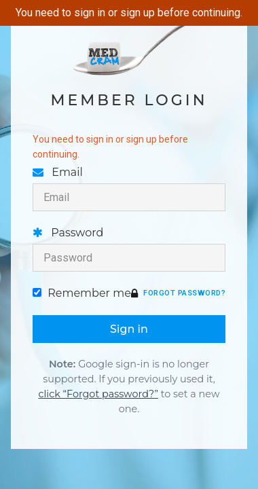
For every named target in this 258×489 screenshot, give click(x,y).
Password (129, 249)
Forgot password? (184, 293)
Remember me (82, 293)
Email (129, 188)
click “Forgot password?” (98, 394)
